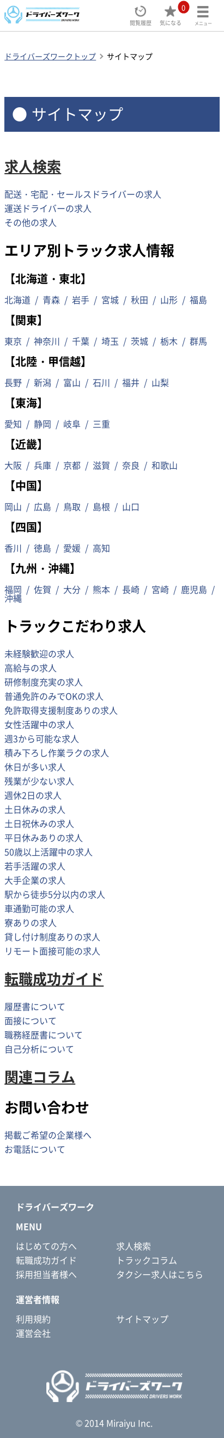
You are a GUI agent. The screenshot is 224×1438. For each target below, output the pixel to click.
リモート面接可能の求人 (52, 950)
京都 (72, 465)
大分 (72, 589)
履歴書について (34, 1006)
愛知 (13, 423)
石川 (101, 382)
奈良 (131, 465)
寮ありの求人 (30, 922)
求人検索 (32, 166)
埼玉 (110, 340)
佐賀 (42, 589)
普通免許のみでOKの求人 (54, 695)
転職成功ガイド (54, 978)
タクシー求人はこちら (159, 1274)
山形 (169, 299)
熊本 (101, 589)
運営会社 (33, 1332)
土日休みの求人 (34, 809)
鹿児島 (194, 589)
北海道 (17, 299)
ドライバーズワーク (55, 1206)
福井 (131, 382)
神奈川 (47, 340)
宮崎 (160, 589)
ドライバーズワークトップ (50, 56)
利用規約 (33, 1318)
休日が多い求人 (34, 766)
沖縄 (13, 597)
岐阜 (72, 423)
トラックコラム (146, 1259)
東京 (13, 340)
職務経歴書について (43, 1034)
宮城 (110, 299)
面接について (30, 1020)
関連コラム (39, 1076)
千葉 (80, 340)
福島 (198, 299)
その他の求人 (30, 222)
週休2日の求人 (33, 794)
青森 (51, 299)
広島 (42, 506)
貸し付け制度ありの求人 (52, 936)
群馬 (198, 340)
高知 (101, 547)
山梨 (160, 382)
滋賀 (101, 465)
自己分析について (39, 1048)
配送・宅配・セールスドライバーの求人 (82, 193)
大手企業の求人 (34, 879)
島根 (101, 506)
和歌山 (165, 465)
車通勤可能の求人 (39, 908)
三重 (101, 423)
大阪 (13, 465)
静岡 (42, 423)
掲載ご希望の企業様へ (48, 1134)
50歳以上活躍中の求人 (48, 851)
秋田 (139, 299)
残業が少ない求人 (39, 780)
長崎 (131, 589)
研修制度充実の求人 (43, 681)
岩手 (80, 299)
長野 (13, 382)
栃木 (169, 340)
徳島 (42, 547)
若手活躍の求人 (34, 865)
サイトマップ (142, 1318)
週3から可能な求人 (41, 738)
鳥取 (72, 506)
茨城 (139, 340)
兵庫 (42, 465)
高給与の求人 (30, 667)
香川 (13, 547)
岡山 (13, 506)
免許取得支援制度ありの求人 (61, 710)
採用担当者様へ (46, 1274)
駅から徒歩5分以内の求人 (54, 894)
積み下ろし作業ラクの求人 (56, 752)
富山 (72, 382)
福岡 (13, 589)
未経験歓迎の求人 (39, 653)
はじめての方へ (46, 1245)
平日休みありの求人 (43, 837)
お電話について (34, 1148)
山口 (131, 506)
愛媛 (72, 547)
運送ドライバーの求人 (48, 208)
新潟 (42, 382)
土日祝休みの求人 (39, 823)
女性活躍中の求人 (39, 724)
